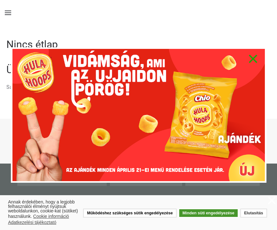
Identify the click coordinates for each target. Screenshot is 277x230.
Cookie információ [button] (51, 216)
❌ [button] (271, 200)
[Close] (253, 58)
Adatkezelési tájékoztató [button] (32, 222)
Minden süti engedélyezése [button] (208, 213)
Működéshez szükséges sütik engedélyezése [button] (130, 213)
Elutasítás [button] (253, 213)
